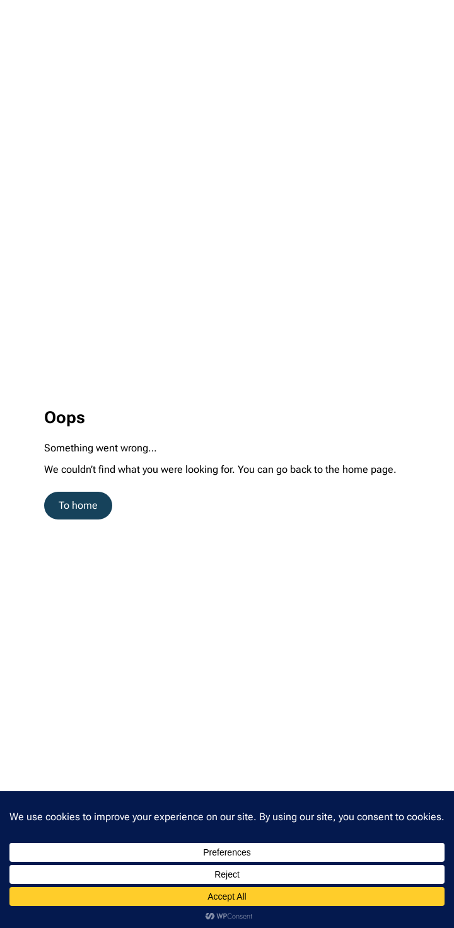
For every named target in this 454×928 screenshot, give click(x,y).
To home (78, 505)
